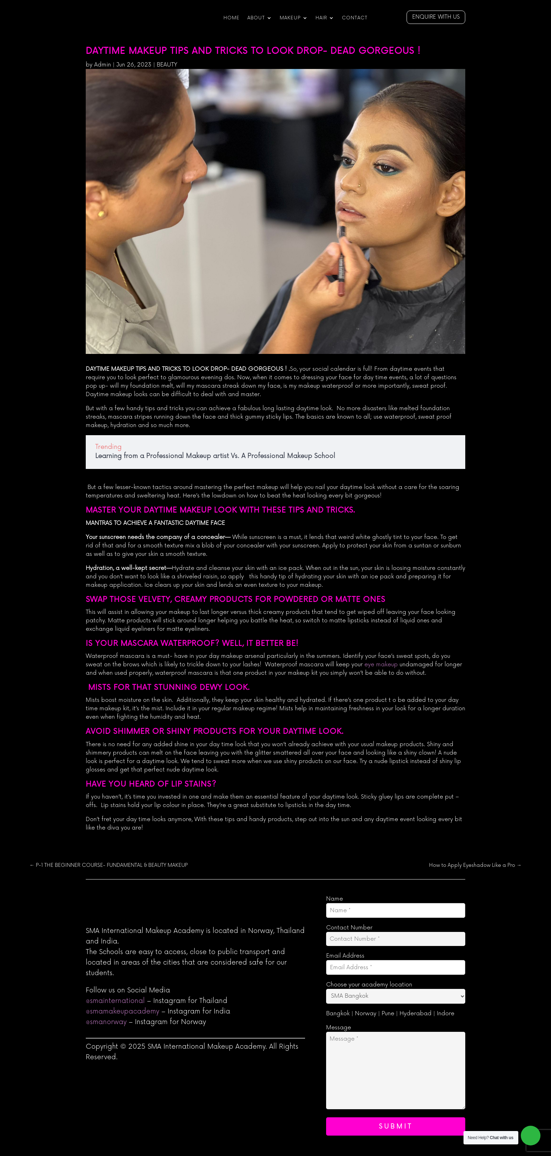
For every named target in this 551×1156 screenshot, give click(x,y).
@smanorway (106, 1022)
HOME (231, 18)
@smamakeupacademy (122, 1012)
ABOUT (256, 18)
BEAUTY (167, 64)
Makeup (290, 18)
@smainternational (115, 1001)
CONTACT (355, 18)
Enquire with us (436, 17)
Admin (102, 64)
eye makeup (381, 664)
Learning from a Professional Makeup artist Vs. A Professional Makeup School (215, 456)
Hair (321, 18)
